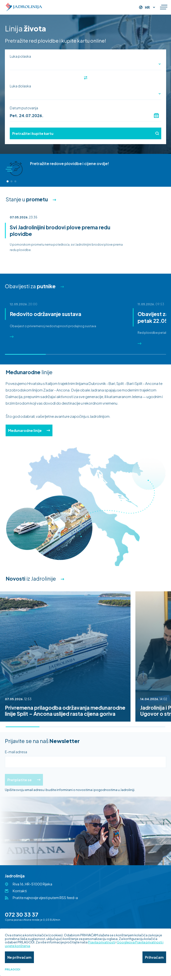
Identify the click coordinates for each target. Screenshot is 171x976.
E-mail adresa (16, 752)
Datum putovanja (24, 108)
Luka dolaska (20, 86)
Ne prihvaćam (19, 957)
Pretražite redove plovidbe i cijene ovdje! (69, 163)
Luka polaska (20, 56)
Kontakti (20, 891)
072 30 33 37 (21, 914)
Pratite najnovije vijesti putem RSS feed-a (45, 897)
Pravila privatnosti (101, 942)
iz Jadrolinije (31, 578)
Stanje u (27, 199)
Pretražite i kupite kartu (85, 133)
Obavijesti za (30, 286)
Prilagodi (12, 969)
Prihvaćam (154, 957)
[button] (8, 181)
